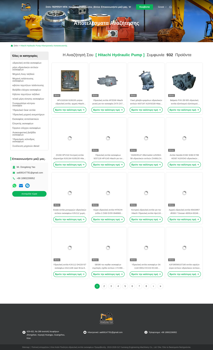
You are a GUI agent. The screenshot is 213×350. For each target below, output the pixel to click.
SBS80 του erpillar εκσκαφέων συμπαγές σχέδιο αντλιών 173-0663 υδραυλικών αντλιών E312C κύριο (108, 267)
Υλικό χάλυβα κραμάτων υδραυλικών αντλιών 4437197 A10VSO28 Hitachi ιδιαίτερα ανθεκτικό (146, 103)
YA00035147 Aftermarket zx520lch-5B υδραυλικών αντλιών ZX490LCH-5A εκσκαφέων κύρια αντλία (146, 158)
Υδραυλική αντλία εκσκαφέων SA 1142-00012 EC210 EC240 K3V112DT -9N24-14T (146, 267)
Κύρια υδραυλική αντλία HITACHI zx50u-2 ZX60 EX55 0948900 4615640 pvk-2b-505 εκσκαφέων (107, 213)
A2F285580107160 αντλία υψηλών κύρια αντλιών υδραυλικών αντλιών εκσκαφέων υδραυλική (184, 267)
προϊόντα (73, 7)
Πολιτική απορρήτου (40, 347)
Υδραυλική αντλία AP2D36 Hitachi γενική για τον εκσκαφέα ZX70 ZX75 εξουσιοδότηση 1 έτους (108, 103)
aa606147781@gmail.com (30, 172)
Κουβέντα (144, 7)
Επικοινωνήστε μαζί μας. (114, 7)
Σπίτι (48, 7)
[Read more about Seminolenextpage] (153, 286)
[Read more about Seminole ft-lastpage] (160, 286)
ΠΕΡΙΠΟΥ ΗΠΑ (60, 7)
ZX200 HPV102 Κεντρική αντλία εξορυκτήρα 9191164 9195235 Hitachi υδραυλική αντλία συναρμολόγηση (69, 158)
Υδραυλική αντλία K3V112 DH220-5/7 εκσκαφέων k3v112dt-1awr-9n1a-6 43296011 (69, 267)
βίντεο (96, 7)
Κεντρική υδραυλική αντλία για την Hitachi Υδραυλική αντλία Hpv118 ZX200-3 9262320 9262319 (146, 213)
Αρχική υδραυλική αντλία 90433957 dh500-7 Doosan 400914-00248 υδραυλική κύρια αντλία (184, 213)
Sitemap (25, 347)
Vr (130, 7)
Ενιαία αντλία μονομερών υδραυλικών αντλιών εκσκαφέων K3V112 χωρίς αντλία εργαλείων (69, 213)
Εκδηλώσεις (86, 7)
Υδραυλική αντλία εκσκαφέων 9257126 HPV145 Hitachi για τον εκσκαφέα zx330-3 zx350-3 (108, 158)
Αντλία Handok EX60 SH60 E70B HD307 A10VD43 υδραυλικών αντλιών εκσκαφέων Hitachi (184, 158)
